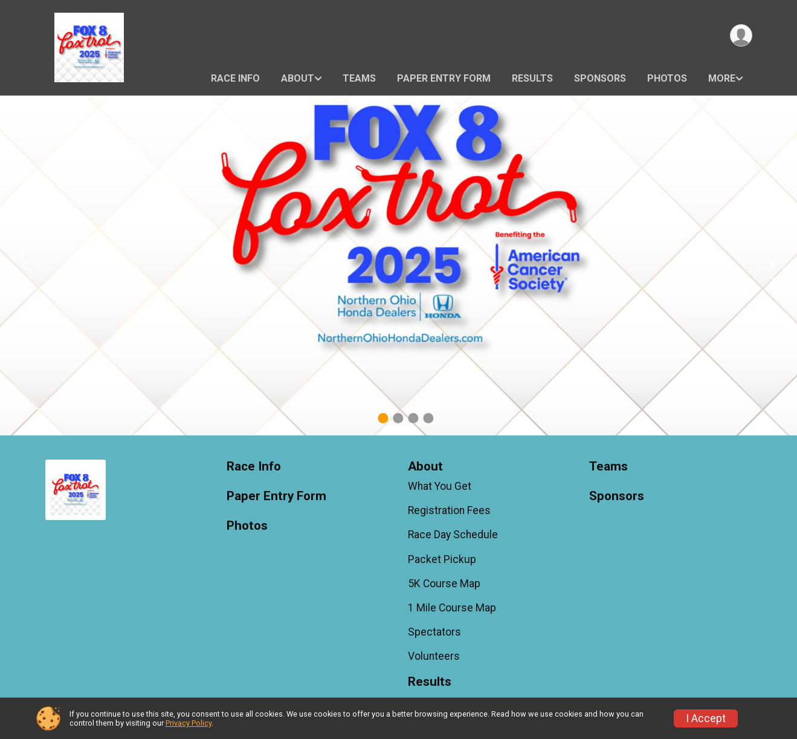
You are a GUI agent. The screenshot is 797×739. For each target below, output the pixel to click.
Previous (34, 265)
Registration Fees (449, 510)
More (721, 78)
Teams (359, 78)
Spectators (434, 632)
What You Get (439, 486)
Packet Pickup (442, 559)
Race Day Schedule (453, 535)
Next (780, 265)
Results (532, 78)
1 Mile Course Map (452, 608)
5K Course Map (444, 584)
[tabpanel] (398, 265)
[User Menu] (741, 35)
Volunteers (434, 656)
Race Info (235, 78)
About (297, 78)
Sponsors (600, 78)
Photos (667, 78)
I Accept (706, 718)
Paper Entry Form (444, 78)
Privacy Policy (188, 723)
